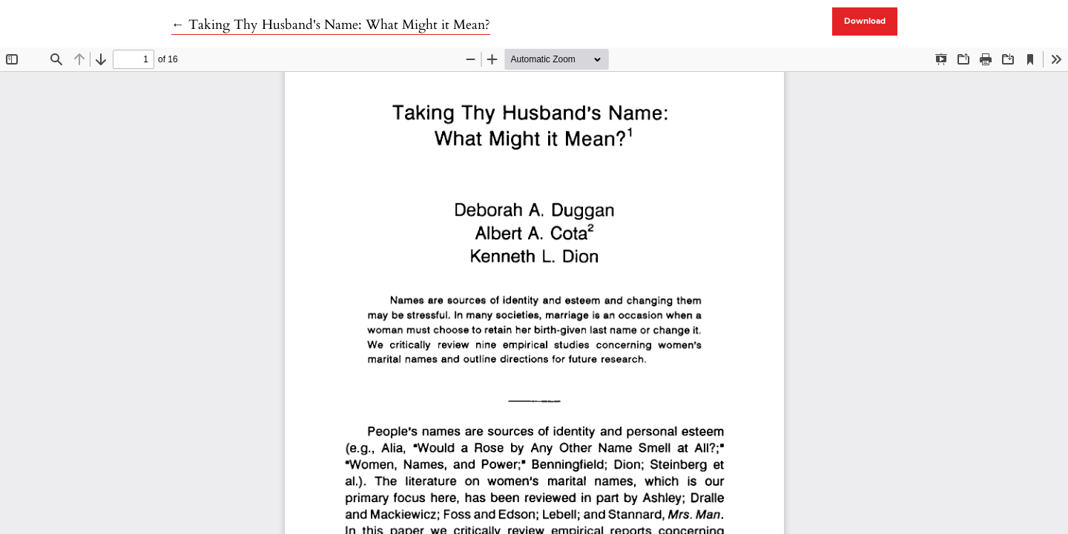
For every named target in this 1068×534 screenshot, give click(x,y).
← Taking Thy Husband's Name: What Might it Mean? (330, 25)
